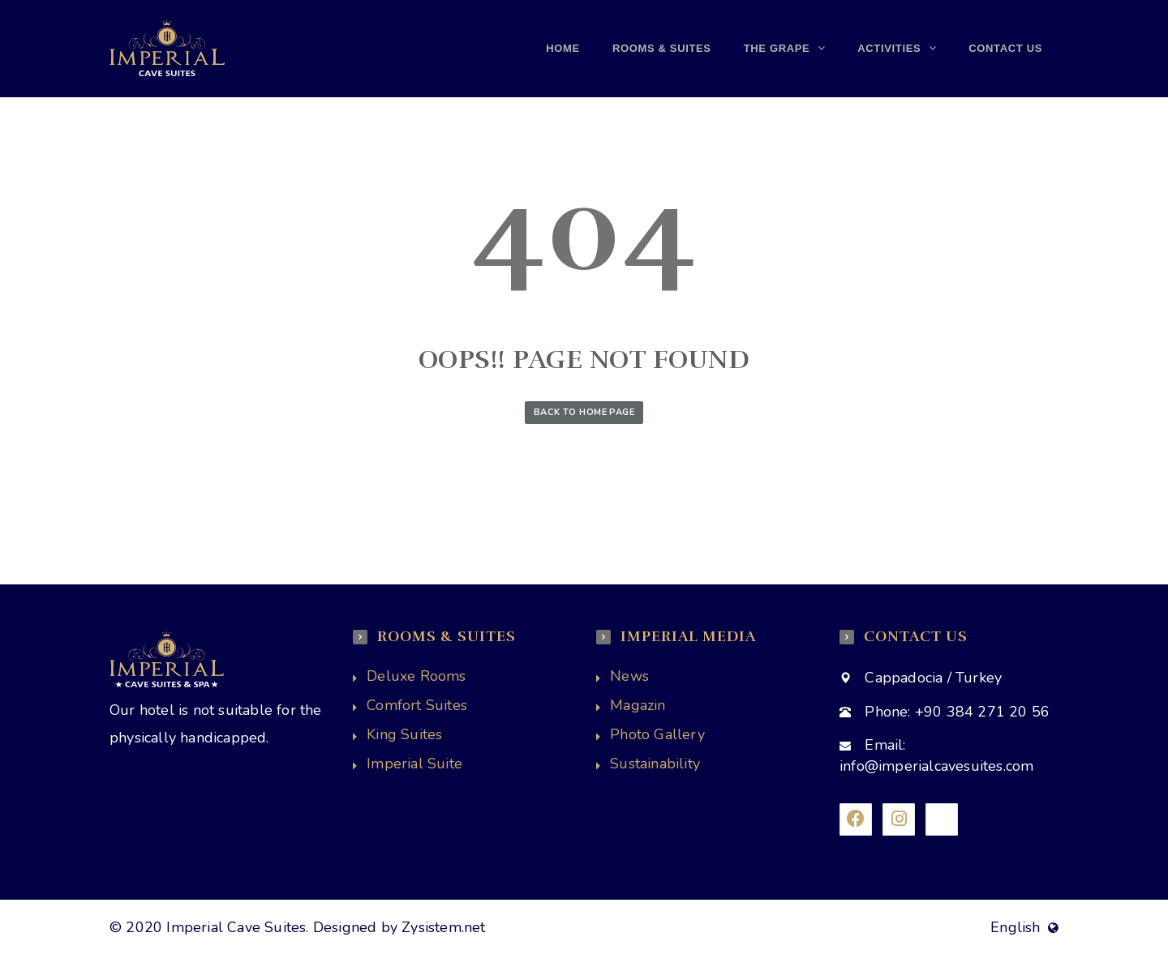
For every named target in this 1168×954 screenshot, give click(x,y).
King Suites (404, 734)
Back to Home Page (584, 412)
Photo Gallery (657, 734)
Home (563, 48)
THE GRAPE (779, 48)
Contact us (1005, 48)
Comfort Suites (417, 705)
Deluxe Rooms (416, 676)
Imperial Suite (414, 763)
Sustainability (655, 763)
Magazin (637, 705)
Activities (890, 48)
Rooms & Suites (661, 48)
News (629, 676)
